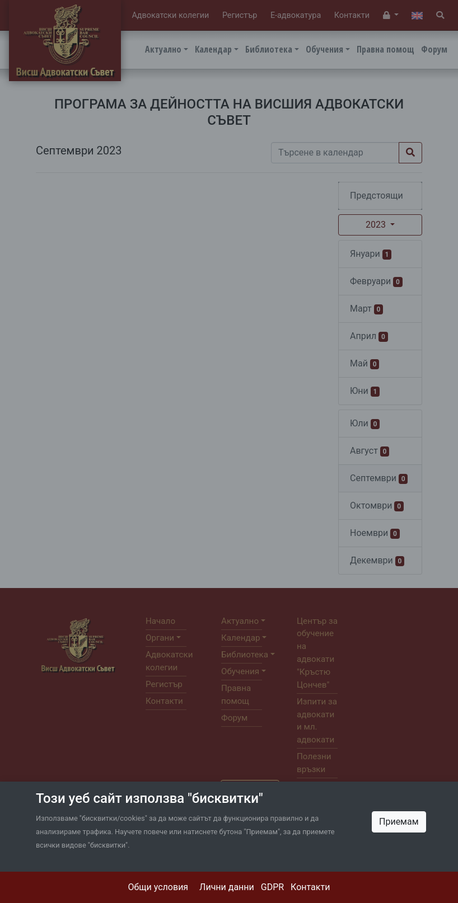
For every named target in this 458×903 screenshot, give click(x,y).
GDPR (272, 887)
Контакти (310, 887)
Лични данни (226, 887)
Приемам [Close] (399, 821)
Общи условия (158, 887)
